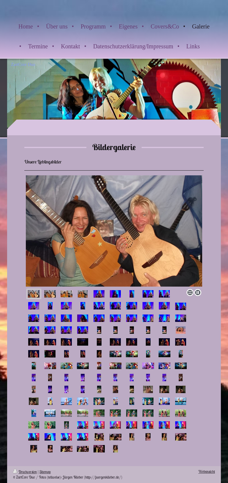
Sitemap (45, 471)
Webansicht (206, 471)
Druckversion (25, 471)
